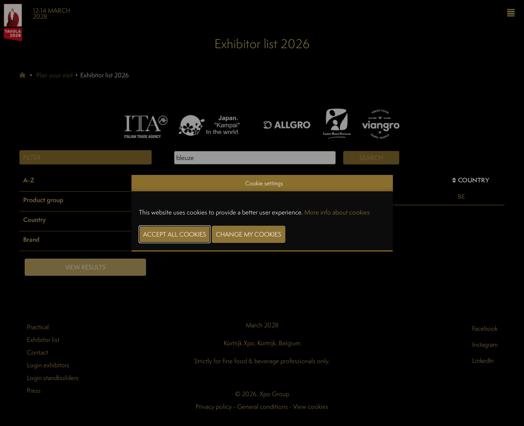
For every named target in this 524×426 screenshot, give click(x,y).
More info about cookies (337, 212)
